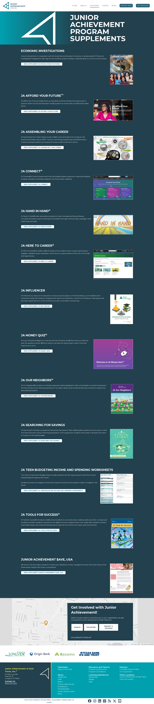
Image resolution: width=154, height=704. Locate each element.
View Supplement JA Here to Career (38, 261)
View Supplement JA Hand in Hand (38, 227)
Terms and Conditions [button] (32, 700)
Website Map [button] (66, 700)
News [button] (60, 694)
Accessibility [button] (56, 700)
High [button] (90, 682)
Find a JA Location (127, 679)
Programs (94, 6)
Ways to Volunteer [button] (65, 669)
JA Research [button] (62, 687)
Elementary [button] (93, 677)
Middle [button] (91, 679)
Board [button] (60, 682)
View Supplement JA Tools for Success (40, 530)
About (83, 6)
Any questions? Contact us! (81, 637)
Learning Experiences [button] (99, 675)
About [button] (60, 675)
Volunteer (91, 627)
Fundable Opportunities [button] (129, 669)
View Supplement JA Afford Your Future (41, 111)
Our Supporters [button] (126, 672)
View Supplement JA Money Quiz (37, 351)
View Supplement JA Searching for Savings (42, 441)
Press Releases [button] (63, 689)
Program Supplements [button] (98, 669)
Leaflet (132, 644)
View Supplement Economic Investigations (42, 64)
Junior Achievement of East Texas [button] (133, 677)
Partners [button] (123, 667)
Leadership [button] (62, 677)
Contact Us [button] (10, 681)
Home (74, 6)
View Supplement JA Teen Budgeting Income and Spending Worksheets (53, 490)
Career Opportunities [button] (66, 691)
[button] (86, 6)
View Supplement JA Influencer (37, 306)
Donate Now (126, 5)
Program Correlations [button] (97, 672)
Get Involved (143, 5)
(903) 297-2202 (11, 683)
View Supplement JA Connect (36, 184)
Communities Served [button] (66, 684)
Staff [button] (59, 679)
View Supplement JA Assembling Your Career (42, 147)
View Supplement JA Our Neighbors (38, 396)
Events (105, 6)
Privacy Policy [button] (46, 700)
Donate (77, 627)
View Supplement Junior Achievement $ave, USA (43, 573)
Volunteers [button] (63, 667)
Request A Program (108, 627)
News (114, 6)
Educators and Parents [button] (99, 667)
